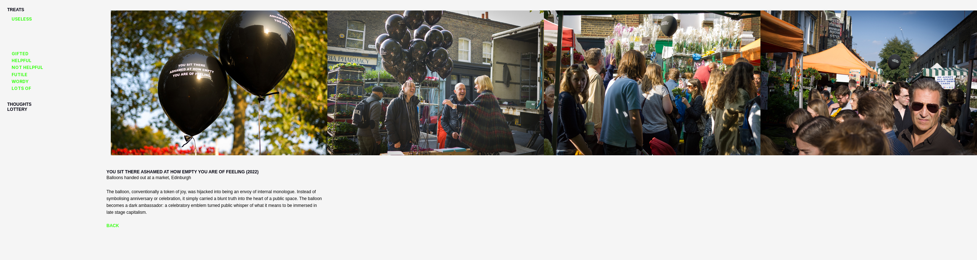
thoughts (19, 104)
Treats (15, 9)
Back (112, 225)
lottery (17, 109)
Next (110, 160)
